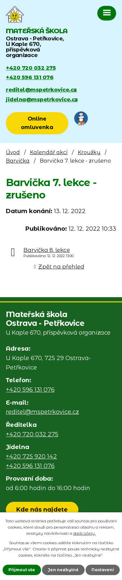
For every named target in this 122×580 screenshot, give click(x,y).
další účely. (84, 533)
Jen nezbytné (63, 569)
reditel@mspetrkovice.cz (41, 89)
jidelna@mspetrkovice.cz (42, 99)
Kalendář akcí (49, 152)
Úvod (13, 152)
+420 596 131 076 (29, 77)
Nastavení (102, 569)
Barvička (18, 160)
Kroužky (89, 152)
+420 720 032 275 (31, 68)
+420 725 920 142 (31, 456)
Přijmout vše (21, 569)
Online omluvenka (37, 122)
